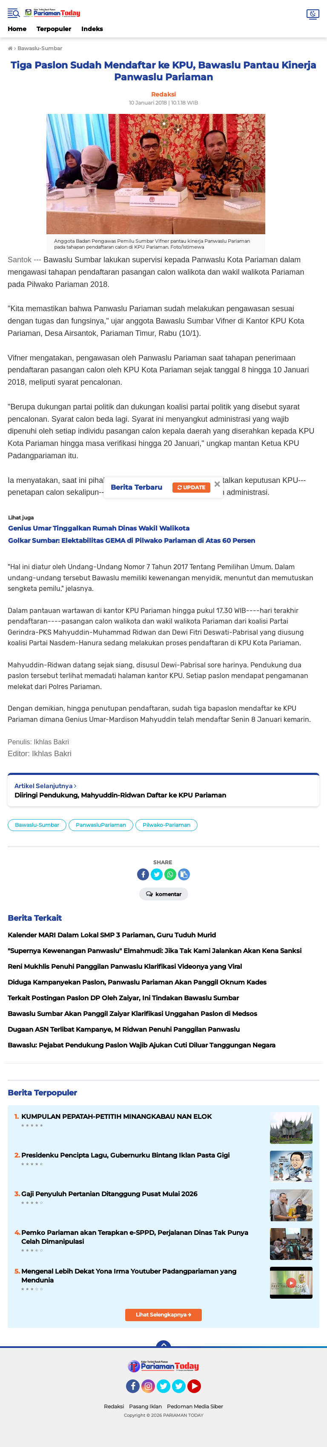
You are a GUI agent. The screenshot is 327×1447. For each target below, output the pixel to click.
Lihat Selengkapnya (164, 1314)
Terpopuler (54, 29)
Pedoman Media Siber (195, 1406)
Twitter (167, 1390)
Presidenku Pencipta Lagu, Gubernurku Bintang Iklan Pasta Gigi (125, 1155)
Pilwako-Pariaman (166, 825)
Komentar (163, 893)
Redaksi (114, 1406)
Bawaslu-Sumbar (37, 825)
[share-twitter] (157, 874)
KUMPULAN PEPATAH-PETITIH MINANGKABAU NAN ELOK (116, 1116)
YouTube (200, 1390)
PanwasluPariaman (101, 825)
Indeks (92, 29)
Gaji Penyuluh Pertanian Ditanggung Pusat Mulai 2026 (109, 1194)
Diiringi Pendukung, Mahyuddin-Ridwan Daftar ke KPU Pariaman (120, 795)
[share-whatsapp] (170, 874)
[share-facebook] (143, 874)
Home (17, 29)
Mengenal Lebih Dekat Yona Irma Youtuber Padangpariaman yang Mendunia (128, 1275)
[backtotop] (163, 1348)
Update (191, 487)
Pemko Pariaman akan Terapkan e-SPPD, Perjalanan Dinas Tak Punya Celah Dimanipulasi (134, 1237)
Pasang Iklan (145, 1406)
